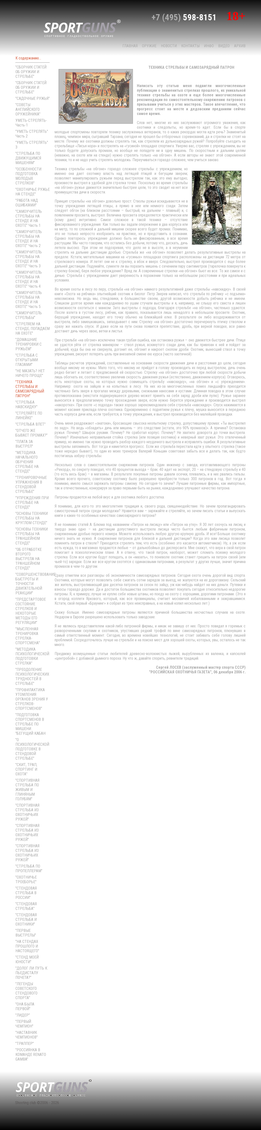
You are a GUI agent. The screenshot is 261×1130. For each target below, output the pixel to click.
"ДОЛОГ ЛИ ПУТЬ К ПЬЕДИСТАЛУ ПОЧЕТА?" (31, 973)
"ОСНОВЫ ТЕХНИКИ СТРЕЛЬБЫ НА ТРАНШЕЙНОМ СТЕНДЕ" (31, 536)
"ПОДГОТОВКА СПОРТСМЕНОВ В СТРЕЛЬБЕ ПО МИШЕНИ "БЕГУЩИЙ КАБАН (30, 724)
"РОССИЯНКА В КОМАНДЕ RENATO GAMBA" (30, 1055)
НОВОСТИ (169, 46)
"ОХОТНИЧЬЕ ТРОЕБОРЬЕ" (26, 879)
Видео (224, 46)
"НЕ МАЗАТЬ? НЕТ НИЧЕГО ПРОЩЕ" (30, 373)
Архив (240, 46)
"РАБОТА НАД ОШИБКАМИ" (26, 202)
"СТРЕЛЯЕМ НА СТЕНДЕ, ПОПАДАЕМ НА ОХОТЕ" (32, 329)
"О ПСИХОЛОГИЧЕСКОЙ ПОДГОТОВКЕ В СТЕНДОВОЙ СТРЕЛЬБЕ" (32, 749)
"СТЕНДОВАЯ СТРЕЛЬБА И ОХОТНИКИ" (26, 920)
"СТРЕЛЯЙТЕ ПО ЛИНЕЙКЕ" (28, 415)
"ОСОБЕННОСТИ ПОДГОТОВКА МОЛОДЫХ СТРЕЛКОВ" (28, 176)
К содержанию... (28, 58)
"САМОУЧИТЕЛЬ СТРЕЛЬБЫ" (28, 315)
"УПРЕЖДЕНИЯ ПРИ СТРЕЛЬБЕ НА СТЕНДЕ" (32, 502)
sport (82, 28)
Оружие (149, 46)
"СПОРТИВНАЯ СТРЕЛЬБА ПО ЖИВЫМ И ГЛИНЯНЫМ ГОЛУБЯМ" (27, 789)
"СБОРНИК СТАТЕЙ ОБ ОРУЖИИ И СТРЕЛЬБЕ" (31, 72)
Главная (130, 46)
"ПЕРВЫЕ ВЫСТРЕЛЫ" (25, 933)
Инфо (209, 46)
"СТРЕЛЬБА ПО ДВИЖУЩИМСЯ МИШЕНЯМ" (28, 158)
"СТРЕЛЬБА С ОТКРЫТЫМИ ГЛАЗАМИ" (26, 360)
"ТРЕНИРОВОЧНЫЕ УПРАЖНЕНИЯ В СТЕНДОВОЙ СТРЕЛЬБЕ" (31, 484)
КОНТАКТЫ (190, 46)
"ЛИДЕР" (22, 1015)
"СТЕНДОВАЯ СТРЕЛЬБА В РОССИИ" (26, 893)
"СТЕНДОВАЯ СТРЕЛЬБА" (26, 906)
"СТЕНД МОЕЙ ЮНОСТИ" (27, 959)
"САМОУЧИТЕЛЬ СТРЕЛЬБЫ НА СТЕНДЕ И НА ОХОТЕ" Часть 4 (28, 279)
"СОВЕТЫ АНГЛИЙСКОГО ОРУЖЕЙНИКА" (27, 109)
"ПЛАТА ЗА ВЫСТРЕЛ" (24, 444)
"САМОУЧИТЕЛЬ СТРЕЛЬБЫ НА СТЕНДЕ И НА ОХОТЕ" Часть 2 (28, 238)
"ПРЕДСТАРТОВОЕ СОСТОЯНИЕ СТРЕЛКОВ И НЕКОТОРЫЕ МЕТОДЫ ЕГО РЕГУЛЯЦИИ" (30, 611)
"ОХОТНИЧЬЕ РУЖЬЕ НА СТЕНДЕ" (32, 191)
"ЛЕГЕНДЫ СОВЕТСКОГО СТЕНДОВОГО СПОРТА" (26, 991)
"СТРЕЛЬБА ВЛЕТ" (30, 424)
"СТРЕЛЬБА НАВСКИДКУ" (26, 404)
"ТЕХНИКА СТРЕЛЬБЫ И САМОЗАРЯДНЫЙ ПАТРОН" (29, 389)
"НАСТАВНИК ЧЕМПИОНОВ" (26, 1035)
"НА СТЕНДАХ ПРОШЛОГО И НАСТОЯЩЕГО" (27, 946)
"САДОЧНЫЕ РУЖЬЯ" (32, 98)
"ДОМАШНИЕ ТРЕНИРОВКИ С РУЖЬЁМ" (28, 344)
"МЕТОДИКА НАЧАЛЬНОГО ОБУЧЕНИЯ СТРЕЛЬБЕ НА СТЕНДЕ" (27, 462)
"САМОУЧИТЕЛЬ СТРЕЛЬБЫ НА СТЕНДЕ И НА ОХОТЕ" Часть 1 (28, 218)
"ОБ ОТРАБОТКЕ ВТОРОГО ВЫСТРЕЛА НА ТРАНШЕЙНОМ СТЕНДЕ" (28, 558)
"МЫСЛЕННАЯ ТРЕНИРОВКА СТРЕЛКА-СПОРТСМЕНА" (27, 636)
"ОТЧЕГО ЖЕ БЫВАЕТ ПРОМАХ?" (31, 433)
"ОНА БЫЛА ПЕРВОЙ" (24, 1006)
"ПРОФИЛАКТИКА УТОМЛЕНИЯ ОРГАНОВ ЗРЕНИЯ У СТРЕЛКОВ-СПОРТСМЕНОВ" (31, 699)
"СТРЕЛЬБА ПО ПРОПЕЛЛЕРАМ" (28, 868)
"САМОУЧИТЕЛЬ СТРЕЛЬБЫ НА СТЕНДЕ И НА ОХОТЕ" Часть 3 (28, 259)
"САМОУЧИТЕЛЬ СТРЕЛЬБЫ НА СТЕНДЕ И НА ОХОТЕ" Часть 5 (28, 299)
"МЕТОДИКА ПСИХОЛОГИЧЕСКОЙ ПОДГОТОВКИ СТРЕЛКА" (32, 656)
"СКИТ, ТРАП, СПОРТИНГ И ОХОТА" (26, 769)
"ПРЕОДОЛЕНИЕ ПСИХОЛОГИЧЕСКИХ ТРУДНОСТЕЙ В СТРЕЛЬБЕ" (32, 676)
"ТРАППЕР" (24, 1043)
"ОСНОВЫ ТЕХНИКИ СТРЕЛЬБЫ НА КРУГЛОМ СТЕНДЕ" (31, 518)
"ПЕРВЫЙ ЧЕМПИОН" (24, 1023)
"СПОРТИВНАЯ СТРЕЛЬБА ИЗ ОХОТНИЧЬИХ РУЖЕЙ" (27, 812)
